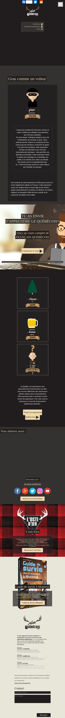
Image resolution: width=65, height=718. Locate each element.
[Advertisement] (32, 49)
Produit (23, 649)
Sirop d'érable (20, 651)
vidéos (30, 643)
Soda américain (39, 659)
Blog (40, 29)
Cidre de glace (36, 651)
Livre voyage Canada (22, 667)
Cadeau (22, 663)
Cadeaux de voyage (28, 664)
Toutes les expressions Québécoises (33, 414)
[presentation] (32, 708)
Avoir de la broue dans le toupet (32, 326)
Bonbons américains (21, 658)
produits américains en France (31, 657)
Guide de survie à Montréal (32, 603)
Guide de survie (32, 558)
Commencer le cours (30, 251)
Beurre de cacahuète (32, 658)
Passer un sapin (32, 293)
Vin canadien (20, 652)
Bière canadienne (28, 651)
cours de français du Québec (32, 641)
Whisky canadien (27, 652)
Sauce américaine (31, 659)
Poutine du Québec (36, 652)
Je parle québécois (32, 484)
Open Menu (60, 4)
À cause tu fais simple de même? (32, 359)
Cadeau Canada (41, 667)
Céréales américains (21, 659)
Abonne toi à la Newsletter (32, 499)
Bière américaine (41, 658)
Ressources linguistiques (33, 27)
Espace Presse (18, 683)
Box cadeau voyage (31, 667)
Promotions (38, 24)
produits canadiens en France (31, 650)
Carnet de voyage (21, 665)
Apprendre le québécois (32, 236)
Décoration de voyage (31, 665)
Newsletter (25, 683)
